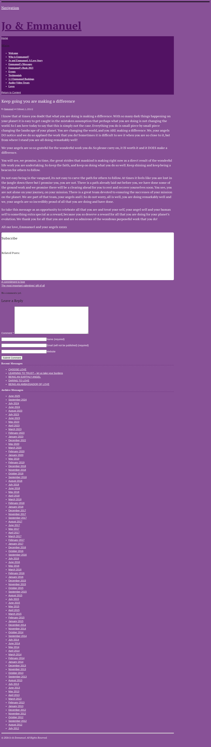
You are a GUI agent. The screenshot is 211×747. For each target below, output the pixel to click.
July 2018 (13, 490)
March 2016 (14, 574)
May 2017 (13, 534)
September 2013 (17, 682)
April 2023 (14, 430)
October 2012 (15, 722)
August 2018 (15, 486)
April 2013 (14, 700)
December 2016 (17, 552)
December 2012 (17, 715)
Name (56, 344)
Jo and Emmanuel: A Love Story (25, 60)
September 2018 (17, 482)
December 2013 (17, 670)
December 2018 (17, 471)
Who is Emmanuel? (18, 57)
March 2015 (14, 619)
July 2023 (13, 419)
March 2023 (14, 434)
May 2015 (13, 611)
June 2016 (14, 567)
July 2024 (13, 408)
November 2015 (17, 589)
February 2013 (16, 707)
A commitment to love (13, 281)
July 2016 (13, 563)
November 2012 (17, 718)
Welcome (13, 53)
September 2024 (17, 405)
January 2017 (15, 549)
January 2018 (15, 512)
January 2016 (15, 582)
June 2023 (14, 423)
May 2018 (13, 497)
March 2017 (14, 541)
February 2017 (16, 545)
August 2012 (15, 730)
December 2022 (17, 445)
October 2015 (15, 593)
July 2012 (13, 733)
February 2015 (16, 622)
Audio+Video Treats (19, 82)
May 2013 (13, 696)
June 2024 (14, 412)
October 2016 (15, 556)
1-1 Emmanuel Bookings (21, 79)
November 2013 (17, 674)
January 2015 (15, 626)
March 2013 (14, 704)
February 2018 (16, 508)
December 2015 (17, 586)
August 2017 (15, 526)
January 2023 (15, 441)
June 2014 (14, 648)
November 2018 (17, 475)
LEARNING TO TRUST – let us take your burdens (35, 378)
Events (11, 71)
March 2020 (14, 453)
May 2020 (13, 449)
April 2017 (14, 538)
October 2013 (15, 678)
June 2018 (14, 493)
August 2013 (15, 685)
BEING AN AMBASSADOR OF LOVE (28, 389)
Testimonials (15, 75)
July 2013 (13, 689)
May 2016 (13, 571)
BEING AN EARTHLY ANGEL (24, 382)
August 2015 (15, 600)
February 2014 (16, 663)
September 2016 (17, 560)
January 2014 (15, 667)
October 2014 (15, 637)
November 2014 (17, 634)
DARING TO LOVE (18, 385)
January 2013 (15, 711)
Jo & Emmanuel (41, 26)
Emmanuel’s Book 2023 (20, 68)
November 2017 (17, 519)
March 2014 (14, 659)
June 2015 (14, 608)
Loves (11, 86)
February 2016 (16, 578)
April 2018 (14, 501)
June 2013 (14, 693)
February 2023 (16, 438)
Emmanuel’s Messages (20, 64)
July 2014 (13, 645)
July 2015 (13, 604)
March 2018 (14, 504)
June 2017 (14, 530)
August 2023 (15, 416)
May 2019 (13, 464)
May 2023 (13, 427)
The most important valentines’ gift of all (23, 285)
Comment (7, 338)
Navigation (10, 7)
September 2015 (17, 597)
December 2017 (17, 515)
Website (51, 356)
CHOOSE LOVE (17, 374)
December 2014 (17, 630)
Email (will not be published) (68, 350)
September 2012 (17, 726)
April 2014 (14, 656)
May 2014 (13, 652)
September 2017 (17, 523)
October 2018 (15, 478)
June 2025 (14, 401)
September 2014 (17, 641)
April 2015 (14, 615)
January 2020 (15, 460)
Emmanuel (8, 109)
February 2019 (16, 467)
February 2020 (16, 456)
